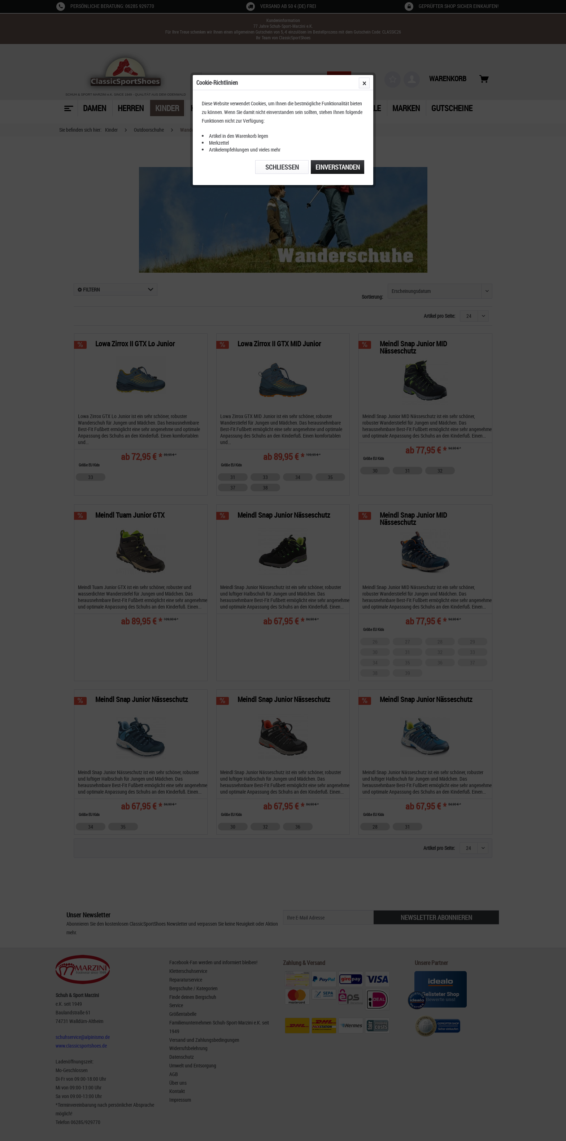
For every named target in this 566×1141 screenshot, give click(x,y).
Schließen (282, 167)
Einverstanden (337, 167)
